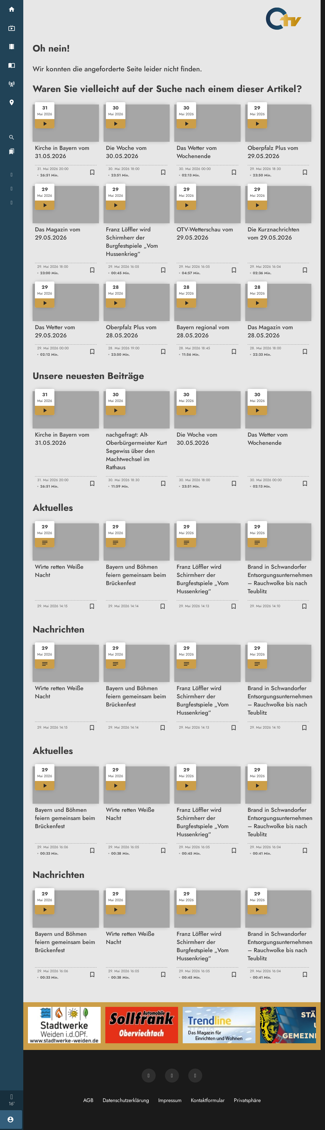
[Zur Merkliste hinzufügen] (92, 172)
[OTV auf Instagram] (195, 1076)
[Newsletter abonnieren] (149, 1076)
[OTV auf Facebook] (172, 1076)
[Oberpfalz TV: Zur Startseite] (284, 18)
